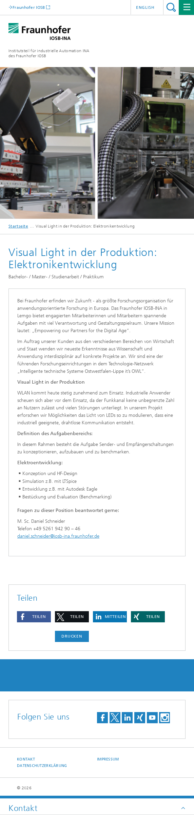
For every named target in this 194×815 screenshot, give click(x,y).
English (145, 7)
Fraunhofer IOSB (29, 7)
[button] (34, 616)
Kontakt (26, 759)
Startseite (18, 226)
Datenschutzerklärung (42, 766)
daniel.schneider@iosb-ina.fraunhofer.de (58, 536)
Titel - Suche (171, 7)
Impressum (108, 759)
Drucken (71, 636)
